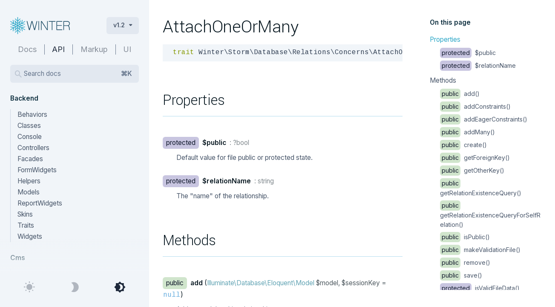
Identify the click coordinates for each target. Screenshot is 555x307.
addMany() (467, 132)
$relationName (478, 65)
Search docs (78, 73)
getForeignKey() (475, 157)
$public (468, 52)
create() (463, 144)
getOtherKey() (472, 170)
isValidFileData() (480, 288)
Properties (445, 39)
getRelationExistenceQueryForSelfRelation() (490, 215)
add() (460, 93)
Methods (443, 80)
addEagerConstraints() (483, 119)
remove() (465, 262)
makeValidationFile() (480, 249)
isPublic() (465, 236)
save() (461, 275)
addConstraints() (475, 106)
